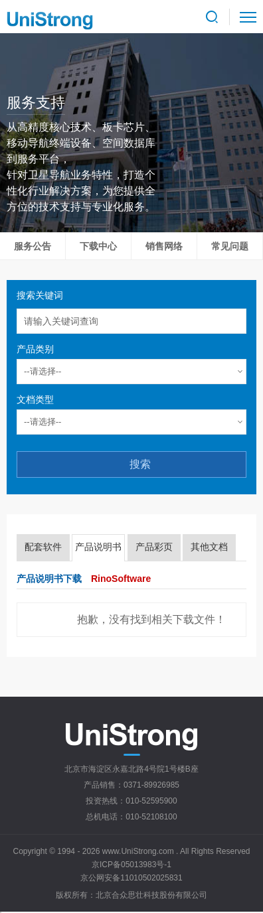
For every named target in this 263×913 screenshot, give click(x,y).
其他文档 (209, 546)
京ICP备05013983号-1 (131, 864)
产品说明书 (98, 546)
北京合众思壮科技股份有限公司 (151, 895)
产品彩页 (154, 546)
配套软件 (43, 546)
